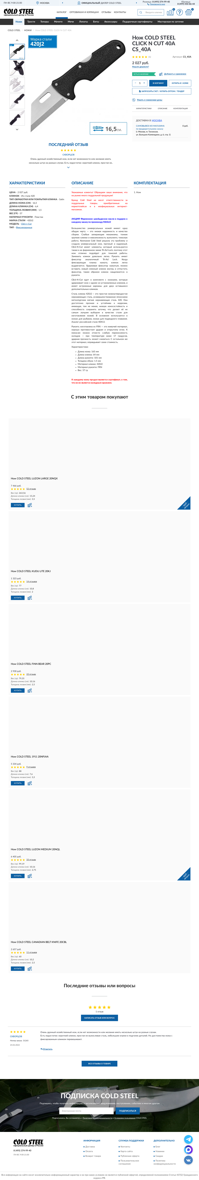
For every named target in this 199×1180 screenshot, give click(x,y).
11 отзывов (31, 952)
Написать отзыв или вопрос (99, 1018)
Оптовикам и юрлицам (84, 12)
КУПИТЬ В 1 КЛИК (180, 83)
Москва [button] (157, 120)
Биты (96, 22)
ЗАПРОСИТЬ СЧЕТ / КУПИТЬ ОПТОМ (161, 91)
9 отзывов (31, 767)
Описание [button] (162, 108)
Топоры (44, 22)
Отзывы (106, 12)
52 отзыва (31, 489)
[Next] (17, 129)
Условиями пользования (124, 1118)
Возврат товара (93, 1156)
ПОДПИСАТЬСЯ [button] (127, 1111)
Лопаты (83, 22)
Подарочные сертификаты (137, 22)
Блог (157, 1147)
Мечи (71, 22)
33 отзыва (31, 860)
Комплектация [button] (180, 108)
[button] (156, 4)
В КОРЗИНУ (158, 83)
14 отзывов (31, 582)
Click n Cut (26, 224)
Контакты (120, 12)
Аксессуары (110, 22)
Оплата (89, 1151)
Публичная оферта (129, 1156)
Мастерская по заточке (171, 22)
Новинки (159, 1151)
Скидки (159, 1156)
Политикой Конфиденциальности (97, 1118)
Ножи (19, 22)
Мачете (58, 22)
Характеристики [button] (143, 108)
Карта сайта (126, 1151)
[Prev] (17, 40)
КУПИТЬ (17, 505)
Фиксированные (24, 227)
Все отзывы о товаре (99, 1064)
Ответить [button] (46, 1049)
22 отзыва (31, 674)
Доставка (90, 1147)
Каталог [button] (62, 12)
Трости (31, 22)
